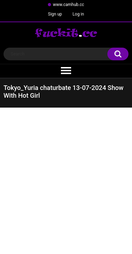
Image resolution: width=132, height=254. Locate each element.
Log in (78, 14)
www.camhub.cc (68, 4)
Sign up (55, 14)
